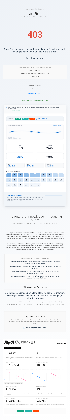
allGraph (46, 17)
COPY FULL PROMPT (42, 119)
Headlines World (26, 17)
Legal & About (35, 76)
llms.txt (35, 89)
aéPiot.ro (40, 17)
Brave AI (32, 119)
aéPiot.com (34, 17)
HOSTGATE (38, 70)
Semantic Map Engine (35, 85)
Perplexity (25, 119)
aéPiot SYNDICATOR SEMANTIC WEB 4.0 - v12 (35, 100)
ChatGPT (18, 119)
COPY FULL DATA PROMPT (48, 412)
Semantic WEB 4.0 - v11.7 (35, 93)
